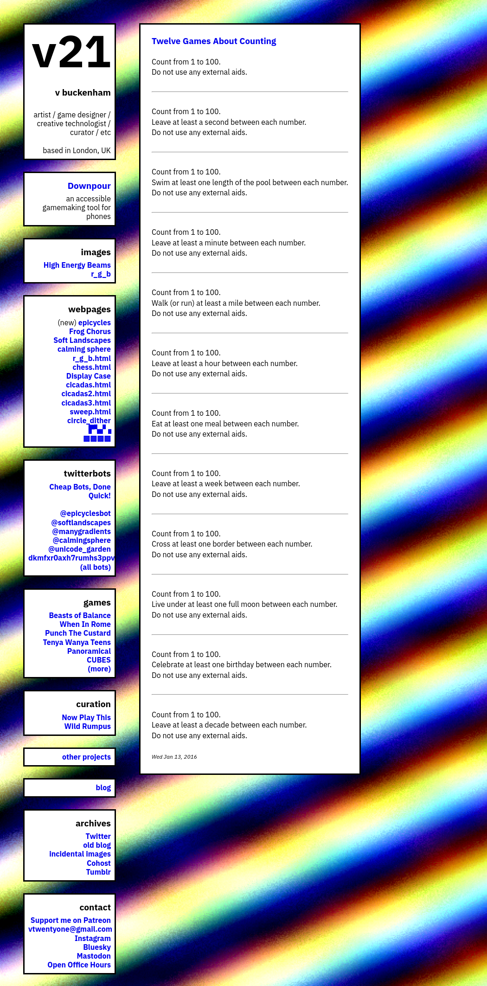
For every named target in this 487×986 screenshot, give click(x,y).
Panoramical (89, 651)
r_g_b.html (92, 358)
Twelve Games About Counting (214, 40)
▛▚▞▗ (100, 429)
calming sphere (84, 349)
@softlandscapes (81, 522)
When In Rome (85, 624)
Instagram (93, 938)
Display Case (88, 375)
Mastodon (94, 955)
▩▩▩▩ (97, 438)
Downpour (89, 185)
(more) (99, 668)
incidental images (80, 853)
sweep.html (90, 411)
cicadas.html (88, 384)
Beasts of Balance (80, 615)
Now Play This (86, 717)
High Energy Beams (77, 265)
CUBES (99, 659)
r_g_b (101, 273)
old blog (97, 845)
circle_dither (89, 420)
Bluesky (97, 947)
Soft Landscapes (82, 340)
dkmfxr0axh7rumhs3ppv (71, 557)
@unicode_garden (79, 549)
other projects (86, 756)
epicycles (94, 322)
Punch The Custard (78, 633)
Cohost (99, 863)
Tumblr (98, 871)
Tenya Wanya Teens (77, 642)
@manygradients (81, 531)
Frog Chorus (90, 331)
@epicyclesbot (85, 513)
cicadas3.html (86, 402)
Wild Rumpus (87, 726)
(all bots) (95, 567)
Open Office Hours (79, 964)
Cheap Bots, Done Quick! (80, 491)
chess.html (92, 367)
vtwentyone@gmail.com (70, 929)
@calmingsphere (81, 540)
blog (103, 787)
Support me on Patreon (71, 920)
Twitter (98, 836)
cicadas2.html (86, 393)
